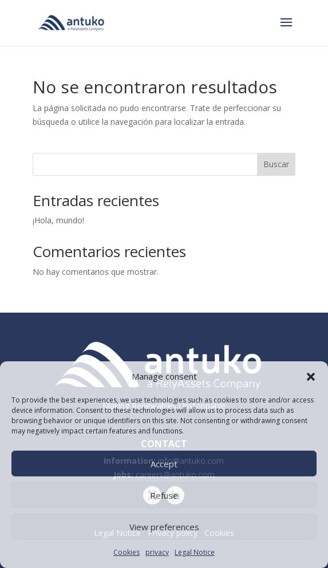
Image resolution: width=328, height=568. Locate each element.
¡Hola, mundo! (58, 220)
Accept (164, 464)
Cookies (126, 552)
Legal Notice (195, 552)
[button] (311, 376)
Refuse (164, 495)
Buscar (276, 164)
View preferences (164, 526)
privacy (157, 552)
